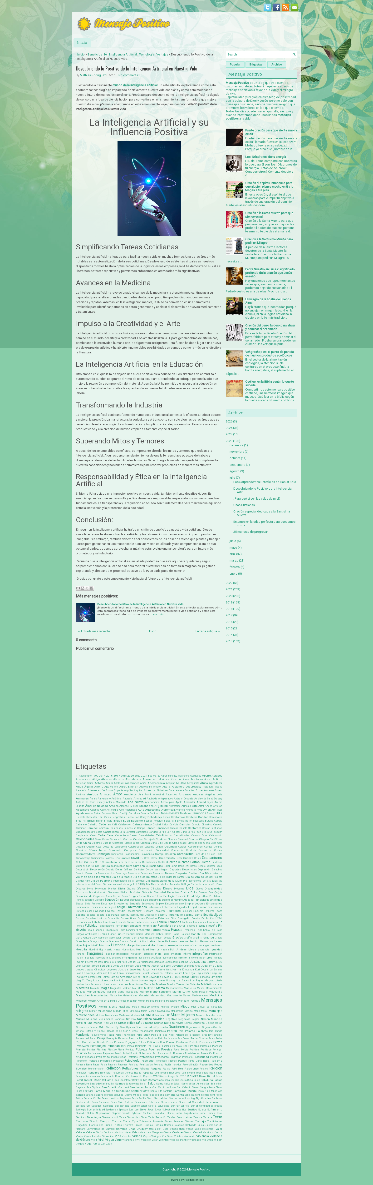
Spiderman (112, 1109)
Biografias (118, 817)
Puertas (182, 1060)
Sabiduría (207, 1080)
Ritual (211, 1076)
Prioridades (88, 1057)
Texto (217, 1117)
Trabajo (200, 1121)
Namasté (119, 1019)
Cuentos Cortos (189, 862)
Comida (81, 850)
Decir (219, 866)
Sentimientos (202, 1094)
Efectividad (136, 899)
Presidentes (192, 1053)
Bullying (179, 820)
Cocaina (80, 846)
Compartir (115, 850)
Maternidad (158, 995)
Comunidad (162, 850)
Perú (123, 1046)
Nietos (122, 1022)
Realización (146, 1064)
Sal (112, 1083)
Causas (195, 835)
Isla (111, 962)
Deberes (211, 866)
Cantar (206, 828)
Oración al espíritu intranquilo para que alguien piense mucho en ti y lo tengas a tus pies (269, 186)
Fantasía (187, 922)
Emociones (121, 903)
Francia (165, 930)
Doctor (185, 892)
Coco (98, 846)
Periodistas (205, 1042)
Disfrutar (135, 892)
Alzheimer (162, 790)
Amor (117, 794)
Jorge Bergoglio (101, 965)
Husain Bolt (168, 949)
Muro (219, 1015)
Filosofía (211, 925)
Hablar (151, 941)
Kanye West (165, 969)
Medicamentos (200, 995)
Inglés (79, 957)
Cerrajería (149, 839)
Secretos (108, 1094)
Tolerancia (145, 1121)
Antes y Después (183, 798)
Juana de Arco (192, 965)
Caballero (81, 824)
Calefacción (124, 824)
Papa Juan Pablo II (148, 1034)
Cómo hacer (97, 850)
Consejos (103, 854)
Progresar (175, 1057)
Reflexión (113, 1068)
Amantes (190, 790)
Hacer (160, 941)
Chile (79, 842)
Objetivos (199, 1022)
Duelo (150, 896)
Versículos (209, 1132)
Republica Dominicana (155, 1072)
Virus (118, 1139)
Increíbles (148, 953)
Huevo (116, 949)
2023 (144, 775)
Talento (169, 1113)
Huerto (108, 949)
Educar (124, 899)
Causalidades (182, 835)
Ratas (96, 1064)
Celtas (105, 839)
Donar (108, 896)
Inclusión (136, 953)
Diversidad (160, 892)
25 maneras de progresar (250, 531)
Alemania (81, 790)
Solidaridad (122, 1105)
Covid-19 (137, 858)
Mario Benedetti (160, 991)
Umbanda (190, 1125)
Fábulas (97, 922)
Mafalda (94, 988)
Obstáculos (82, 1027)
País (180, 1031)
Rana (89, 1064)
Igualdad (216, 949)
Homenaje (171, 945)
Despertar (182, 873)
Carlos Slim (215, 832)
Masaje (203, 991)
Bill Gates (105, 817)
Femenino (121, 925)
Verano (188, 1132)
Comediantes (195, 846)
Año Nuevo (135, 802)
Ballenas (107, 813)
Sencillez (190, 1094)
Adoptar (170, 783)
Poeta (177, 1049)
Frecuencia (189, 930)
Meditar (132, 1000)
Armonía (186, 806)
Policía (184, 1049)
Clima (206, 842)
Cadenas (105, 824)
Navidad (158, 1019)
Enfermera (154, 907)
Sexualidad (161, 1098)
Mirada (117, 1011)
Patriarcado (170, 1038)
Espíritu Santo (193, 914)
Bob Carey (140, 817)
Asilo (103, 809)
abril (233, 554)
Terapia (197, 1117)
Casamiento (121, 835)
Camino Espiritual (98, 828)
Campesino (129, 828)
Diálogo (185, 884)
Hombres (157, 945)
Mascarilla (215, 991)
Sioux (114, 1102)
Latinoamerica (133, 973)
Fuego (219, 930)
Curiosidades (154, 866)
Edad (190, 896)
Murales (211, 1015)
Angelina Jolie (213, 794)
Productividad (118, 1057)
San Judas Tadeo (141, 1087)
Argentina (161, 806)
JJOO (219, 962)
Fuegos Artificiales (86, 934)
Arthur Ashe (205, 806)
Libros (195, 977)
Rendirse (93, 1072)
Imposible (122, 953)
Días (219, 884)
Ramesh (80, 1064)
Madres (206, 984)
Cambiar (184, 824)
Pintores (193, 1046)
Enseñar (217, 907)
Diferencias (143, 888)
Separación (90, 1098)
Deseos (169, 873)
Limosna (205, 977)
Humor (154, 949)
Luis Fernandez (94, 984)
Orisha (80, 1031)
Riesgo (171, 1076)
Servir (135, 1098)
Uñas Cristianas (244, 505)
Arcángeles (146, 806)
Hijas (79, 945)
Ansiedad (139, 798)
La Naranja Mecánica (94, 973)
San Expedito (110, 1087)
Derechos (217, 869)
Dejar (118, 869)
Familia (162, 922)
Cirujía (167, 842)
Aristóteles (175, 806)
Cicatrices (117, 842)
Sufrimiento (214, 1109)
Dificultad (156, 888)
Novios (179, 1022)
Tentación (161, 1117)
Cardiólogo (142, 832)
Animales (82, 798)
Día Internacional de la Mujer (164, 880)
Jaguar (132, 962)
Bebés (165, 813)
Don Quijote (215, 892)
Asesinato (82, 809)
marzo (234, 560)
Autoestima (152, 809)
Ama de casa (176, 790)
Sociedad (185, 1102)
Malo (140, 988)
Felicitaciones (106, 925)
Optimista (161, 1027)
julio (232, 477)
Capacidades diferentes (89, 832)
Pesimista (140, 1046)
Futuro (121, 934)
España (80, 914)
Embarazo (107, 903)
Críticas (89, 862)
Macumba (149, 984)
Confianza (204, 850)
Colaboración (135, 846)
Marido (144, 991)
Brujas (117, 820)
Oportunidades (145, 1027)
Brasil (91, 820)
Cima (154, 842)
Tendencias (133, 1117)
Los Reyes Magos (201, 980)
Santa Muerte (140, 1091)
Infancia (176, 953)
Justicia (123, 969)
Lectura (178, 973)
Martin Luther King (184, 991)
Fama (153, 922)
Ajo (116, 786)
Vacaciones (177, 1128)
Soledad (108, 1105)
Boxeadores (215, 817)
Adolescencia (156, 783)
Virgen (109, 1139)
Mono (197, 1011)
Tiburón (93, 1121)
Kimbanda (188, 969)
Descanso (158, 873)
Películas (153, 1042)
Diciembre (100, 888)
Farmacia (212, 922)
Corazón (170, 854)
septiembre (237, 465)
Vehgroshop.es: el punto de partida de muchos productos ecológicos (269, 353)
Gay (94, 937)
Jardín (176, 962)
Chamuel (183, 839)
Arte (194, 806)
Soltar (144, 1105)
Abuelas (106, 779)
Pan (211, 1031)
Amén (218, 790)
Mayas (187, 995)
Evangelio (184, 918)
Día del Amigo (195, 877)
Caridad (153, 832)
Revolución (136, 1076)
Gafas (175, 934)
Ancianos (185, 794)
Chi (212, 839)
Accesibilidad (169, 779)
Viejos (147, 1136)
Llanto (117, 980)
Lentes (92, 977)
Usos (165, 1128)
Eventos (196, 918)
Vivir (137, 1139)
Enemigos (109, 907)
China (87, 842)
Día (202, 873)
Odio (102, 1027)
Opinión (130, 1027)
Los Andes (183, 980)
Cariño (162, 832)
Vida (118, 1136)
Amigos (92, 794)
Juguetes (112, 969)
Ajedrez (108, 786)
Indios (166, 953)
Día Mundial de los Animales (163, 884)
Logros (153, 980)
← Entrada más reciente (93, 631)
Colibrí (159, 846)
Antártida (152, 798)
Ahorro (98, 786)
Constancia (117, 854)
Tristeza (128, 1125)
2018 (124, 775)
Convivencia (147, 854)
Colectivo (149, 846)
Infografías (200, 953)
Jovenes (177, 965)
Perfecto (193, 1042)
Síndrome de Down (87, 1102)
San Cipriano (94, 1087)
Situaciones (141, 1102)
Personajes (98, 1046)
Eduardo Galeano (94, 899)
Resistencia (215, 1072)
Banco (115, 813)
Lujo (106, 984)
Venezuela (146, 1132)
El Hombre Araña (180, 899)
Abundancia (133, 779)
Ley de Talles (140, 977)
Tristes (117, 1125)
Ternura (207, 1117)
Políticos (206, 1049)
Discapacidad (213, 888)
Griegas (94, 941)
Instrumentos (113, 957)
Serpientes (125, 1098)
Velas (135, 1132)
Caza (204, 835)
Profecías (133, 1057)
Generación (115, 937)
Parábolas (181, 1034)
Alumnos (150, 790)
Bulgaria (169, 820)
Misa (125, 1011)
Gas (204, 934)
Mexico (145, 1006)
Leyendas (155, 977)
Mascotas (83, 995)
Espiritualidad (212, 914)
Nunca (188, 1022)
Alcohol (157, 786)
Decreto (110, 869)
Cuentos (171, 862)
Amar (199, 790)
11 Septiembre (84, 775)
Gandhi (196, 934)
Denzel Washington (157, 869)
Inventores (205, 957)
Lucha (80, 984)
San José (124, 1087)
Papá (111, 1034)
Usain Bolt (155, 1128)
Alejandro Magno (212, 786)
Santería (167, 1091)
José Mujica (142, 965)
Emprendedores (195, 903)
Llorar (126, 980)
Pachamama (146, 1031)
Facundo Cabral (125, 922)
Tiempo (105, 1121)
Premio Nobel (122, 1053)
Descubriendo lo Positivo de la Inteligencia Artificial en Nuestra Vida (136, 68)
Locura (143, 980)
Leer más (157, 614)
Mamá (160, 988)
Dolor (194, 892)
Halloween (171, 941)
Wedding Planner (178, 1139)
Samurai (186, 1083)
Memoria (160, 1000)
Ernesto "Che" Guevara (140, 911)
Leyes (165, 977)
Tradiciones (214, 1121)
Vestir (219, 1132)
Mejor (141, 1000)
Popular (235, 64)
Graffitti (197, 937)
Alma (109, 790)
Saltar (143, 1083)
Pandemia (82, 1034)
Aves (199, 809)
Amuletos (130, 794)
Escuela (198, 911)
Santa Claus (215, 1087)
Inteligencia (129, 957)
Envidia (120, 911)
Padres (172, 1031)
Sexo (150, 1098)
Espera (100, 914)
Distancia (147, 892)
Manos (201, 988)
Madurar (217, 984)
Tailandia (158, 1113)
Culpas (95, 866)
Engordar (182, 907)
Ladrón (112, 973)
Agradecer (215, 783)
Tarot (219, 1113)
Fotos (156, 930)
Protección (81, 1060)
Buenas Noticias (153, 820)
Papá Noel (168, 1034)
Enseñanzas (204, 907)
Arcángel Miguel (128, 806)
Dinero (167, 888)
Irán (100, 962)
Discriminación (97, 892)
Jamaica (159, 962)
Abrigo (96, 779)
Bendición (185, 813)
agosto (235, 471)
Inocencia (100, 957)
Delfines (128, 869)
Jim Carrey (208, 962)
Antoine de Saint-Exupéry (90, 802)
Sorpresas (216, 1105)
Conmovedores (85, 854)
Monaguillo (163, 1011)
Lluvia (134, 980)
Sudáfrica (181, 1109)
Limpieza (216, 977)
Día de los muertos (145, 877)
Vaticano (109, 1132)
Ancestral (158, 794)
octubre (235, 458)
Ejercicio (164, 899)
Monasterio (177, 1011)
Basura (145, 813)
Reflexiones (130, 1068)
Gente (135, 937)
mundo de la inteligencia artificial (135, 85)
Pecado (101, 1042)
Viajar (79, 1136)
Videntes (127, 1136)
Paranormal (82, 1038)
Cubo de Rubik (132, 862)
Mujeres (188, 1015)
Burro (188, 820)
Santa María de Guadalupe (112, 1091)
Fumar (112, 934)
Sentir (213, 1094)
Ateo (121, 809)
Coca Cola (216, 842)
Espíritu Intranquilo (170, 914)
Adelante (119, 783)
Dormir (117, 896)
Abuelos (118, 779)
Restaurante (107, 1076)
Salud (151, 1083)
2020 (130, 775)
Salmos (120, 1083)
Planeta (81, 1049)
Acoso (207, 779)
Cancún (174, 828)
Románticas (156, 1080)
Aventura (191, 809)
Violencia (202, 1136)
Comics (208, 846)
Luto (120, 984)
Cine (160, 842)
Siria (120, 1102)
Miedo (185, 1006)
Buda (126, 820)
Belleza (174, 813)
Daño (181, 866)
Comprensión (145, 850)
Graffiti (188, 937)
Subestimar (168, 1109)
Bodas (166, 817)
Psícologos (161, 1060)
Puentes (172, 1060)
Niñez (131, 1022)
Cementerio (116, 839)
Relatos (204, 1068)
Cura (129, 866)
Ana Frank (145, 794)
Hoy (101, 949)
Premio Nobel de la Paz (143, 1053)
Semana (159, 1094)
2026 (229, 421)
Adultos (181, 783)
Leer (185, 973)
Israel (117, 962)
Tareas (211, 1113)
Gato (79, 937)
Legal (192, 973)
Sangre (204, 1087)
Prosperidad (201, 1057)
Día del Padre (99, 880)
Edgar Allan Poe (204, 896)
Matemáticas (130, 995)
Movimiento (111, 1015)
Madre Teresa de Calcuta (183, 984)
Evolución (207, 918)
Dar (187, 866)
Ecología (169, 896)
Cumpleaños (118, 866)
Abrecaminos (83, 779)
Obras (218, 1022)
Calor (165, 824)
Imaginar (110, 953)
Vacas (189, 1128)
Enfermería (169, 907)
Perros (217, 1042)
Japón (168, 962)
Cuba (120, 862)
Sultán (91, 1113)
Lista (96, 980)
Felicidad (91, 925)
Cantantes (194, 828)
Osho (126, 1031)
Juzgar (146, 969)
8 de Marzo (153, 775)
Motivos (100, 1015)
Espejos (91, 914)
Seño (219, 1094)
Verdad (197, 1132)
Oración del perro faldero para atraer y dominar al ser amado (270, 327)
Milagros (82, 1011)
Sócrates (80, 1105)
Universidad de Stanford (101, 1128)
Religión (215, 1068)
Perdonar (182, 1042)
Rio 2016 (181, 1076)
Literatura (107, 980)
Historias (118, 945)
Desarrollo (133, 873)
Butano (209, 820)
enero (233, 573)
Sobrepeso (154, 1102)
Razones (123, 1064)
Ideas (183, 949)
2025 (229, 428)
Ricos (163, 1076)
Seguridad (148, 1094)
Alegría (166, 786)
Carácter (130, 832)
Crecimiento (167, 858)
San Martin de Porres (165, 1087)
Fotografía (144, 930)
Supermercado (121, 1113)
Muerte (146, 1015)
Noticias (169, 1022)
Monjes (189, 1011)
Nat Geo (131, 1019)
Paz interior (89, 1042)
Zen (103, 1143)
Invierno (88, 962)
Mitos (144, 1011)
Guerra (104, 941)
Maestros (82, 988)
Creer (179, 858)
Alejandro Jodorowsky (186, 786)
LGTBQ (174, 977)
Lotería (218, 980)
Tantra (178, 1113)
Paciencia (160, 1031)
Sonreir (175, 1105)
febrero (235, 567)
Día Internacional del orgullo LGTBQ (124, 884)
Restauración (92, 1076)
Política (194, 1049)
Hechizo (194, 941)
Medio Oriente (118, 1000)
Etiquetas (256, 64)
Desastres (146, 873)
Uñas (132, 1128)
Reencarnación (96, 1068)
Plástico (112, 1049)
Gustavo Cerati (128, 941)
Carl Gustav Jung (177, 832)
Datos (193, 866)
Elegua (79, 903)
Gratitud (208, 937)
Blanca (130, 817)
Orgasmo (207, 1027)
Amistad (105, 794)
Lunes (113, 984)
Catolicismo (164, 835)
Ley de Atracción (121, 977)
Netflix (79, 1022)
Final (90, 930)
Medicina (216, 995)
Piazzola (177, 1046)
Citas (175, 842)
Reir (180, 1068)
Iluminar (80, 953)
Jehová (184, 962)
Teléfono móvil (110, 1117)
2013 (229, 641)
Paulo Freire (215, 1038)
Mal (134, 988)
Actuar (109, 783)
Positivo (81, 1053)
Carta (101, 835)
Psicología (132, 1060)
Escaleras (160, 911)
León (99, 977)
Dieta (121, 888)
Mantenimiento (214, 988)
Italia (125, 962)
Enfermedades (137, 907)
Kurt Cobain (202, 969)
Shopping (190, 1098)
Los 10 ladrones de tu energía (265, 157)
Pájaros (190, 1031)
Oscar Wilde (114, 1031)
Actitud (217, 779)
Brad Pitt (81, 820)
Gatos (87, 937)
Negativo (171, 1019)
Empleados (148, 903)
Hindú (94, 945)
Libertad (184, 977)
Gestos (167, 937)
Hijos (86, 945)
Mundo (200, 1015)
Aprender (189, 802)
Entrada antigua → (208, 631)
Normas (158, 1022)
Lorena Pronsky (167, 980)
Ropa (167, 1080)
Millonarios (105, 1011)
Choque (107, 842)
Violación (190, 1136)
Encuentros (96, 907)
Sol (88, 1105)
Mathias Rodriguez (93, 75)
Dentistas (139, 869)
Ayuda (80, 813)
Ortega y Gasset (95, 1031)
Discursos (113, 892)
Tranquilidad (96, 1125)
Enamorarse (82, 907)
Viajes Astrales (92, 1136)
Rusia (197, 1080)
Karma (176, 969)
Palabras (202, 1031)
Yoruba (96, 1143)
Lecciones (156, 973)
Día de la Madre (122, 877)
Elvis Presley (92, 903)
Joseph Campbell (161, 965)
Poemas (154, 1049)
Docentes (173, 892)
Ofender (110, 1027)
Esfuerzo (209, 911)
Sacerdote (82, 1083)
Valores (90, 1132)
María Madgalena (128, 991)
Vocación (146, 1139)
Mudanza (124, 1015)
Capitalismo (111, 832)
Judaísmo (207, 965)
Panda (218, 1031)
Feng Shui (178, 925)
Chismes (97, 842)
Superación (103, 1113)
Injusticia (89, 957)
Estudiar (151, 918)
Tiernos (117, 1121)
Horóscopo (216, 945)
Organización (193, 1027)
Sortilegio (81, 1109)
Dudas (142, 896)
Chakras (161, 839)
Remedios (81, 1072)
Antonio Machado (116, 802)
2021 (229, 589)
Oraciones (177, 1027)
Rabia (206, 1060)
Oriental (217, 1027)
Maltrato (149, 988)
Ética (173, 918)
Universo (121, 1128)
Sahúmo (105, 1083)
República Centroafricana (127, 1072)
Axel (213, 809)
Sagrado (95, 1083)
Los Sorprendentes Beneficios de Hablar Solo (264, 482)
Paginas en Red (194, 1179)
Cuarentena (109, 862)
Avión (207, 809)
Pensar (170, 1042)
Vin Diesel (167, 1136)
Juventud (135, 969)
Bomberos (191, 817)
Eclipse (158, 896)
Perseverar (82, 1046)
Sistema (129, 1102)
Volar (155, 1139)
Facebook (109, 922)
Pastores (152, 1038)
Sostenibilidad (96, 1109)
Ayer (219, 809)
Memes (150, 1000)
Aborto (206, 775)
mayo (233, 547)
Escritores (174, 911)
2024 (229, 434)
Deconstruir (82, 869)
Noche (149, 1022)
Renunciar (105, 1072)
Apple (179, 802)
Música (80, 1019)
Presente (178, 1053)
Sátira (99, 1094)
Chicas (218, 839)
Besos (210, 813)
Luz (126, 984)
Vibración (108, 1136)
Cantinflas (216, 828)
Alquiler (138, 790)
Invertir (80, 962)
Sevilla (142, 1098)
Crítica (79, 862)
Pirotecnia (205, 1046)
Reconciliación (190, 1064)
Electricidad (214, 899)
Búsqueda (198, 820)
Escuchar (187, 911)
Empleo (160, 903)
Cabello (92, 824)
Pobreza (141, 1049)
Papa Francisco (125, 1034)
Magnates (115, 988)
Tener (144, 1117)
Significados (203, 1098)
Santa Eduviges (84, 1091)
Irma (106, 962)
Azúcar (89, 813)
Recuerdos (206, 1064)
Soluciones (163, 1105)
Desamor (91, 873)
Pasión (143, 1038)
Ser (99, 1098)
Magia (105, 988)
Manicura (190, 988)
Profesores (162, 1057)
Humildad (142, 949)
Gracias (177, 937)
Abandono (183, 775)
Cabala (218, 820)
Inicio (82, 42)
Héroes (218, 941)
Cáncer (150, 828)
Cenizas (128, 839)
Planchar (217, 1046)
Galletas (185, 934)
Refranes (144, 1068)
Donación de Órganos (90, 896)
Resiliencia (202, 1072)
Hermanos (206, 941)
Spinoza (123, 1109)
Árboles (113, 806)
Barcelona (134, 813)
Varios (100, 1132)
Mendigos (171, 1000)
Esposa (80, 918)
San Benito (211, 1083)
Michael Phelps (170, 1006)
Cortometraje (83, 858)
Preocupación (164, 1053)
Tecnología (146, 54)
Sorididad (204, 1105)
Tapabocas (191, 1113)
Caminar (81, 828)
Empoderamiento (174, 903)
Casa (110, 835)
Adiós (143, 783)
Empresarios (214, 903)
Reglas (166, 1068)
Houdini (93, 949)
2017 (116, 775)
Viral (101, 1139)
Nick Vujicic (110, 1022)
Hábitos (141, 941)
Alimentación (96, 790)
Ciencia (145, 842)
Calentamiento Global (147, 824)
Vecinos (119, 1132)
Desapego (121, 873)
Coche (90, 846)
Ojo (117, 1027)
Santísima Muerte (184, 1091)
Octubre (93, 1027)
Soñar (194, 1105)
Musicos (91, 1019)
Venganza (158, 1132)
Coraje (159, 854)
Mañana (111, 991)
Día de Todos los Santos (171, 877)
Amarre (209, 790)
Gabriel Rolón (163, 934)
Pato (160, 1038)
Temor (122, 1117)
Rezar (154, 1076)
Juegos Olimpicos (95, 969)
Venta (167, 1132)
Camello (217, 824)
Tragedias (82, 1125)
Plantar (91, 1049)
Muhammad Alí (161, 1015)
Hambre (183, 941)
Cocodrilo (108, 846)
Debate (202, 866)
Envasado (98, 911)
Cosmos (109, 858)
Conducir (191, 850)
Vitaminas (128, 1139)
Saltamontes (132, 1083)
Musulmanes (105, 1019)
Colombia (170, 846)
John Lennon (83, 965)
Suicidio (81, 1113)
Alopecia (118, 790)
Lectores (168, 973)
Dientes (112, 888)
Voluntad (164, 1139)
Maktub (127, 988)
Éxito (219, 918)
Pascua (133, 1038)
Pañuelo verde (99, 1034)
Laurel (145, 973)
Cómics (218, 846)
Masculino (116, 995)
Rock (116, 1080)
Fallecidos (142, 922)
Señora (79, 1098)
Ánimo (93, 798)
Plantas (101, 1049)
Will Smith (207, 1139)
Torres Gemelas (174, 1121)
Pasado (123, 1038)
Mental (103, 1006)
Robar (219, 1076)
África (204, 783)
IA (105, 54)
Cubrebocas (149, 862)
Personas (113, 1046)
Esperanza (112, 914)
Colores (182, 846)
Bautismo (155, 813)
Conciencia (177, 850)
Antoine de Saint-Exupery (208, 798)
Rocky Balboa (139, 1080)
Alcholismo (145, 786)
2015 (229, 628)
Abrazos (216, 775)
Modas (152, 1011)
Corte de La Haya (205, 854)
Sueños (192, 1109)
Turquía (158, 1125)
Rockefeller (126, 1080)
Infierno (187, 953)
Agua (79, 786)
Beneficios (95, 54)
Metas (135, 1006)
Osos (135, 1031)
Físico (121, 930)
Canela (183, 828)
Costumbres (122, 858)
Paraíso (217, 1034)
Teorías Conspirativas (179, 1117)
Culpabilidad (83, 866)
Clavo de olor (194, 842)
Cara (122, 832)
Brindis (108, 820)
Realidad (133, 1064)
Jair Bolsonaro (145, 962)
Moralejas (215, 1011)
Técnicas (81, 1117)
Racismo (216, 1060)
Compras (130, 850)
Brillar (99, 820)
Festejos (190, 925)
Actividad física (84, 783)
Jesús (194, 961)
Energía (120, 907)
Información (215, 953)
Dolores (203, 892)
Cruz (98, 862)
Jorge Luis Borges (123, 965)
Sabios (218, 1080)
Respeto (80, 1076)
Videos (137, 1136)
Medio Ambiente (98, 1000)
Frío (213, 930)
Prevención (206, 1053)
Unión (200, 1125)
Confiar (218, 850)
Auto (141, 809)
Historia (104, 945)
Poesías (166, 1049)
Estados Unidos (96, 918)
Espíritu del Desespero (143, 914)
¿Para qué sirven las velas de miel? (256, 498)
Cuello (161, 862)
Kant (154, 969)
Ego (145, 899)
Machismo (136, 984)
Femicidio (134, 925)
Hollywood (143, 945)
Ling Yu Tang (84, 980)
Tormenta (158, 1121)
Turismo (148, 1125)
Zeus (109, 1143)
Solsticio (135, 1105)
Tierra (126, 1121)
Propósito (187, 1057)
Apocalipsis (167, 802)
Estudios (163, 918)
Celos (98, 839)
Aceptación (197, 779)
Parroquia (111, 1038)
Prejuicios (108, 1053)
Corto (219, 854)
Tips (135, 1121)
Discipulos (82, 892)
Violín (94, 1139)
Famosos (174, 922)
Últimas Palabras (174, 1125)
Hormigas (204, 945)
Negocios (184, 1019)
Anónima (117, 798)
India (158, 953)
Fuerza (102, 934)
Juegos (80, 969)
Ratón (104, 1064)
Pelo (162, 1042)
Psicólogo (147, 1060)
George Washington (151, 937)
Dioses (199, 888)
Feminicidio (149, 925)
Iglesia (192, 949)
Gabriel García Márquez (140, 934)
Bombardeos (178, 817)
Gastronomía (215, 934)
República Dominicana (182, 1072)
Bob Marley (154, 817)
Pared (93, 1038)
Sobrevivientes (169, 1102)
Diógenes (179, 888)
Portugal (217, 1049)
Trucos (138, 1125)
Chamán (172, 839)
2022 (137, 775)
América (80, 794)
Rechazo (158, 1064)
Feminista (164, 925)
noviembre (237, 451)
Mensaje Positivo (189, 1000)
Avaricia (180, 809)
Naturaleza (144, 1019)
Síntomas (104, 1102)
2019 (229, 602)
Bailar (97, 813)
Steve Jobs (146, 1109)
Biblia (218, 813)
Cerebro (138, 839)
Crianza (188, 858)
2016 (109, 775)
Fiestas (200, 925)
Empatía (135, 903)
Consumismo (132, 854)
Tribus (108, 1125)
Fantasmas (199, 922)
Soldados (97, 1105)
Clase (183, 842)
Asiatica (94, 809)
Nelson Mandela (211, 1019)
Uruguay (142, 1128)
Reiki (174, 1068)
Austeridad (131, 809)
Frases (176, 930)
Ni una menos (93, 1022)
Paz (78, 1042)
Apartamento (152, 802)
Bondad (203, 817)
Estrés (141, 918)
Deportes (175, 869)
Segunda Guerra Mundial (128, 1094)
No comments (128, 75)
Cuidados (216, 862)
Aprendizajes (204, 802)
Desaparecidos (106, 873)
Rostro (183, 1080)
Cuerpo (206, 862)
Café (114, 824)
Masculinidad (99, 995)
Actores (100, 783)
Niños (140, 1022)
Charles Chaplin (199, 839)
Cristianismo (212, 858)
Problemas (103, 1057)
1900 (95, 775)
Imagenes (95, 953)
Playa (121, 1049)
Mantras (80, 991)
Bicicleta (80, 817)
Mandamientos (174, 988)
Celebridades (85, 839)
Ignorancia (203, 949)
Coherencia (120, 846)
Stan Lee (133, 1109)
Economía (181, 896)
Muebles (135, 1015)
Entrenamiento (84, 911)
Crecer (154, 858)
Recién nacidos (173, 1064)
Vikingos (156, 1136)
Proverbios (106, 1060)
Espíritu (124, 914)
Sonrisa (185, 1105)
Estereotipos (128, 918)
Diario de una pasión (203, 884)
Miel (193, 1006)
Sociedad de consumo (207, 1102)
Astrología (112, 809)
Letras (106, 977)
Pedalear (119, 1042)
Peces (109, 1042)
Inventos (217, 957)
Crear (147, 858)
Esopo (219, 911)
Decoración (97, 869)
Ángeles (198, 794)
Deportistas (189, 869)
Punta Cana (195, 1060)
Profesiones (146, 1057)
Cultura (105, 866)
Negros (195, 1019)
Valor (219, 1128)
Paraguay (206, 1034)
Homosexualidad (188, 945)
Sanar (196, 1087)
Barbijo (124, 813)
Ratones (112, 1064)
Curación (139, 866)
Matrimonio (174, 995)
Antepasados (165, 798)
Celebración (215, 835)
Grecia (218, 937)
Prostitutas (216, 1057)
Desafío (80, 873)
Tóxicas (189, 1121)
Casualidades (146, 835)
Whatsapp (195, 1139)
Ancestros (171, 794)
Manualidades (96, 991)
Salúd (159, 1083)
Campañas (116, 828)
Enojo (192, 907)
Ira (95, 962)
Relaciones (192, 1068)
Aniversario (104, 798)
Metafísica (124, 1006)
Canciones (162, 828)
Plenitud (129, 1049)
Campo (141, 828)
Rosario (175, 1080)
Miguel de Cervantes (209, 1006)
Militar (93, 1011)
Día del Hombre (213, 877)
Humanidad (128, 949)
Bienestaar (92, 817)
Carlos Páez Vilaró (198, 832)
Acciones (184, 779)
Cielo (136, 842)
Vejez (128, 1132)
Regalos (156, 1068)
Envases (110, 911)
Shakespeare (176, 1098)
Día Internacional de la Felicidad (126, 880)
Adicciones (132, 783)
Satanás (90, 1094)
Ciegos (128, 842)
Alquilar (128, 790)
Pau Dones (184, 1038)
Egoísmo (153, 899)
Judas (218, 965)
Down (125, 896)
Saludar (168, 1083)
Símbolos (217, 1098)
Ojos (122, 1027)
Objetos (210, 1022)
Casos (133, 835)
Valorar (80, 1132)
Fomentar (131, 930)
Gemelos (103, 937)
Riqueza (192, 1076)
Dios (190, 888)
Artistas (217, 806)
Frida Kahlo (203, 930)
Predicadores (95, 1053)
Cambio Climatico (201, 824)
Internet (182, 957)
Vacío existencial (204, 1128)
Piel (185, 1046)
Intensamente (169, 957)
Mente (113, 1006)
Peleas (142, 1042)
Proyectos (118, 1060)
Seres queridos (110, 1098)
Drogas (133, 896)
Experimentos (83, 922)
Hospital (82, 949)
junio (233, 541)
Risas (202, 1076)
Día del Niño (83, 880)
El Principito (198, 899)
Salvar (177, 1083)
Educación (112, 899)
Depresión (204, 869)
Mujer (175, 1015)
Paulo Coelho (199, 1038)
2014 (102, 775)
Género (126, 937)
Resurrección (122, 1076)
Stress (158, 1109)
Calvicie (173, 824)
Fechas (80, 925)
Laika (120, 973)
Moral (204, 1011)
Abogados (195, 775)
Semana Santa (174, 1094)
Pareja (101, 1038)
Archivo (276, 64)
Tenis (151, 1117)
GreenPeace (82, 941)
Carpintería (82, 835)
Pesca (130, 1046)
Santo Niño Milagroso (210, 1091)
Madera (161, 984)
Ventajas (162, 54)
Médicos (81, 1000)
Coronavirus (185, 854)
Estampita (113, 918)
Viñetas (178, 1136)
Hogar (131, 945)
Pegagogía (131, 1042)
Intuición (193, 957)
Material (144, 995)
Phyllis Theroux (162, 1046)
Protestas (93, 1060)
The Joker (82, 1121)
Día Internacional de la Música (200, 880)
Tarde (202, 1113)
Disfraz (124, 892)
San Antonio (198, 1083)
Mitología (135, 1011)
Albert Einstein (128, 786)
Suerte (202, 1109)
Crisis (197, 858)
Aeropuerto (193, 783)
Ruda (190, 1080)
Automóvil (168, 809)
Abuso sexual (151, 779)
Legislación (203, 973)
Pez (149, 1046)
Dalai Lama (170, 866)
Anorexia (128, 798)
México (155, 1006)
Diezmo (131, 888)
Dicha (90, 888)
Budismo (137, 820)
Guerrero (114, 941)
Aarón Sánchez (169, 775)
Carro (93, 835)
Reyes (146, 1076)
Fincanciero (111, 930)
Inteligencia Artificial (123, 54)
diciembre (236, 445)
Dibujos (80, 888)
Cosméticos (97, 858)
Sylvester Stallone (142, 1113)
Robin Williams (103, 1080)
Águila (88, 786)
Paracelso (194, 1034)
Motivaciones (85, 1015)
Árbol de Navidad (96, 806)
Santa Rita (156, 1091)
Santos (80, 1094)
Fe (220, 922)
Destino (193, 873)
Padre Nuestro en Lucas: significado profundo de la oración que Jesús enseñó (270, 272)
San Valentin (184, 1087)
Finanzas (98, 930)
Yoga (88, 1143)
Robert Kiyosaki (84, 1080)
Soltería (152, 1105)
